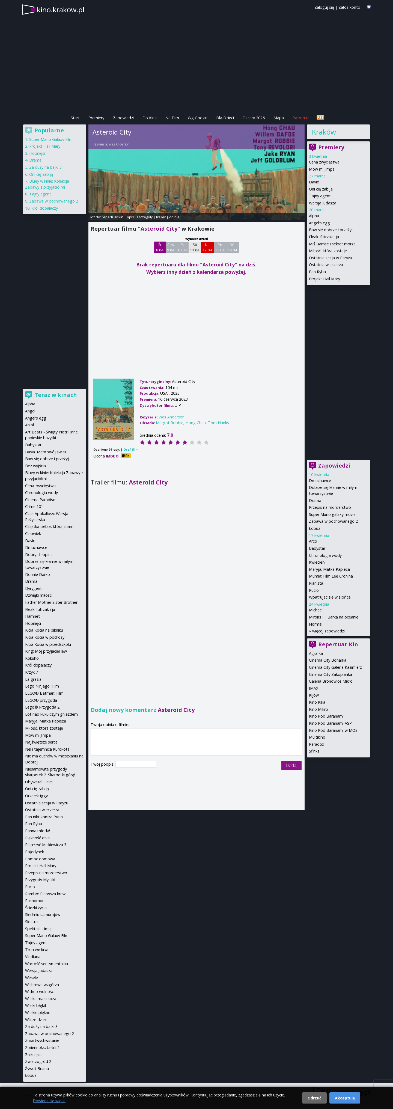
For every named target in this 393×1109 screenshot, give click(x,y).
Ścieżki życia (36, 907)
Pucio (314, 590)
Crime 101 (34, 506)
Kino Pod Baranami (326, 716)
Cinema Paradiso (40, 499)
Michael (316, 610)
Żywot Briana (37, 1068)
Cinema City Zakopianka (330, 674)
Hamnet (32, 616)
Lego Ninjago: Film (42, 686)
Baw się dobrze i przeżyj (331, 229)
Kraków (324, 132)
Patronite (301, 117)
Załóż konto (349, 7)
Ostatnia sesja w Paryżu (330, 257)
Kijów (314, 695)
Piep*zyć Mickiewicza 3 (45, 844)
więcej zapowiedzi (328, 631)
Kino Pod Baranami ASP (330, 723)
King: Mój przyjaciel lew (46, 651)
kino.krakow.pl (60, 9)
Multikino (317, 737)
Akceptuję (345, 1098)
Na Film (172, 117)
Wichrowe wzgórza (42, 984)
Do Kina (149, 117)
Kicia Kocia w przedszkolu (48, 644)
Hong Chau (196, 422)
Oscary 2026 (254, 117)
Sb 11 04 (195, 247)
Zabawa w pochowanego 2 (333, 521)
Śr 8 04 (159, 247)
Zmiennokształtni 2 (42, 1047)
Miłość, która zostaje (328, 250)
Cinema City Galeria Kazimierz (335, 667)
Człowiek (33, 533)
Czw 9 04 (170, 247)
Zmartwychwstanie (42, 1040)
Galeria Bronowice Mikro (331, 681)
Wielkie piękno (37, 1012)
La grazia (33, 679)
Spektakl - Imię (38, 928)
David (314, 182)
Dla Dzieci (225, 117)
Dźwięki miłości (38, 595)
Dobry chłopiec (38, 554)
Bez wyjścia (35, 465)
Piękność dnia (37, 837)
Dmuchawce (320, 480)
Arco (313, 541)
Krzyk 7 (31, 672)
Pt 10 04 (182, 247)
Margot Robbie (169, 422)
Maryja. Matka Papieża (329, 569)
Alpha (314, 215)
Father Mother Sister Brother (51, 602)
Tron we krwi (36, 949)
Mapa (278, 117)
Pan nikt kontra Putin (44, 816)
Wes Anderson (119, 144)
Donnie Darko (37, 574)
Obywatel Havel (39, 781)
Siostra (31, 921)
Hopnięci (37, 153)
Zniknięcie (34, 1054)
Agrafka (316, 653)
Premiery (96, 117)
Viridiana (32, 956)
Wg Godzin (197, 117)
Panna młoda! (37, 830)
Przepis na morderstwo (330, 507)
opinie (174, 217)
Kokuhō (32, 658)
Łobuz (314, 528)
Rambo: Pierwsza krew (45, 893)
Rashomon (34, 900)
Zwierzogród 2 (38, 1061)
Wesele (31, 977)
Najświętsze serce (41, 742)
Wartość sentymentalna (46, 963)
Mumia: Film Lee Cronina (331, 576)
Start (75, 117)
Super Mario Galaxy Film (51, 139)
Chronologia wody (325, 555)
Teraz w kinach (55, 395)
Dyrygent (33, 588)
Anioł (29, 424)
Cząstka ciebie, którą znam (49, 526)
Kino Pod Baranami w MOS (333, 730)
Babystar (317, 548)
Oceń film (130, 449)
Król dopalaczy (44, 208)
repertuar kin (112, 217)
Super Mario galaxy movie (332, 514)
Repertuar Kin (338, 644)
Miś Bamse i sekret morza (332, 243)
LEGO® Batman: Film (44, 693)
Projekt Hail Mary (324, 278)
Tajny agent (320, 195)
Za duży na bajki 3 (45, 167)
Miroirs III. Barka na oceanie (333, 617)
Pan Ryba (317, 271)
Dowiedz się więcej (50, 1100)
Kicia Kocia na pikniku (44, 630)
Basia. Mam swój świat (45, 451)
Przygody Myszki (40, 879)
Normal (315, 624)
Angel (30, 411)
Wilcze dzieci (36, 1019)
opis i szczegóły (140, 217)
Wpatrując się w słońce (330, 597)
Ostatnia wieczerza (326, 264)
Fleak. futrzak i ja (324, 236)
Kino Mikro (318, 709)
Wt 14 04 (232, 247)
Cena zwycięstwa (324, 162)
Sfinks (314, 751)
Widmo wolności (40, 991)
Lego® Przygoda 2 (42, 707)
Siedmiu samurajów (42, 914)
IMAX (313, 688)
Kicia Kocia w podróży (44, 637)
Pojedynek (34, 851)
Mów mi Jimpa (322, 169)
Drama (315, 500)
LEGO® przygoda (41, 700)
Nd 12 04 (207, 247)
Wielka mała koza (40, 998)
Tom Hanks (218, 422)
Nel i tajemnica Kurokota (47, 749)
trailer (161, 217)
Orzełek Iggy (36, 795)
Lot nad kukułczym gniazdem (51, 714)
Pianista (316, 583)
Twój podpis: (103, 764)
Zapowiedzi (123, 117)
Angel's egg (319, 222)
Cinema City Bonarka (327, 660)
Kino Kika (317, 702)
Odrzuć (314, 1098)
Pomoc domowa (40, 858)
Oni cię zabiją (321, 189)
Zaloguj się (324, 7)
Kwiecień (317, 562)
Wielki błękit (35, 1005)
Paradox (316, 744)
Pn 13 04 (220, 247)
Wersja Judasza (322, 203)
